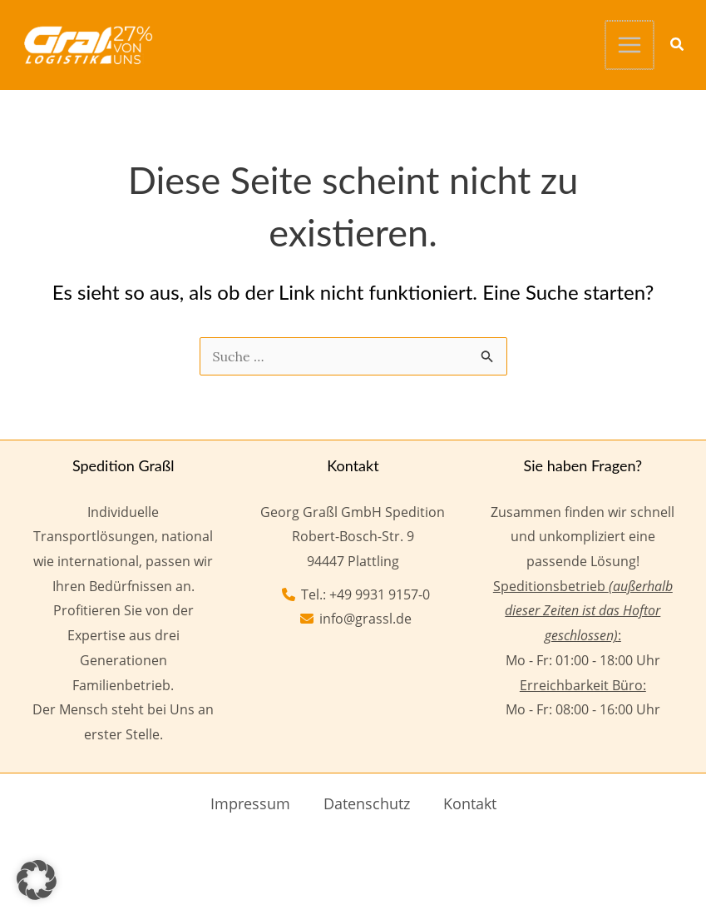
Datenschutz (366, 802)
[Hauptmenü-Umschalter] (630, 44)
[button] (677, 45)
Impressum (250, 802)
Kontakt (469, 802)
